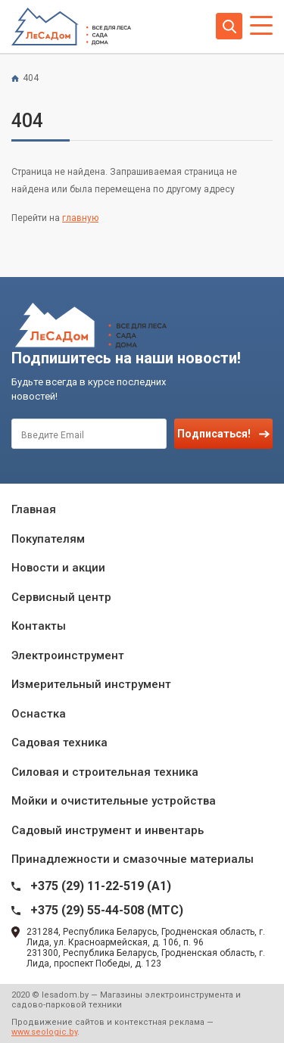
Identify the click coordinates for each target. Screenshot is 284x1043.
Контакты (38, 626)
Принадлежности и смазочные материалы (132, 859)
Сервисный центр (61, 597)
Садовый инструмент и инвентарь (107, 830)
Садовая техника (59, 742)
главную (80, 218)
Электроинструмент (67, 655)
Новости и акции (58, 567)
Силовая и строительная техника (104, 772)
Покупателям (48, 539)
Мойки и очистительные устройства (113, 801)
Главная (33, 509)
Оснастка (38, 714)
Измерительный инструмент (91, 684)
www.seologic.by (44, 1032)
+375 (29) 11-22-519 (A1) (100, 886)
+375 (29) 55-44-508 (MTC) (106, 910)
